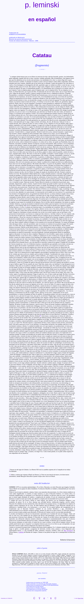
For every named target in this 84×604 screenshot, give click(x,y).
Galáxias (21, 532)
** (10, 475)
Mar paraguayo (68, 531)
